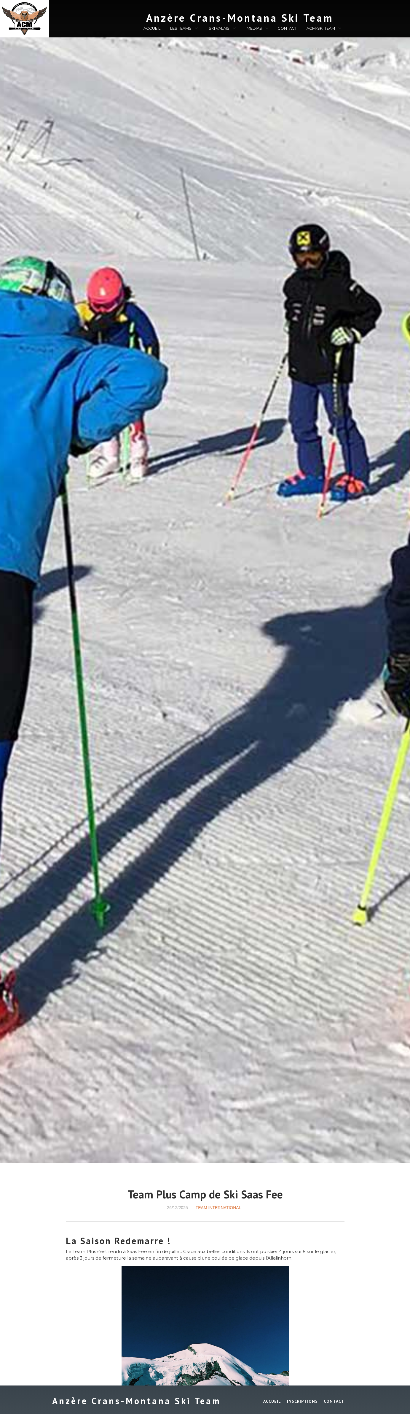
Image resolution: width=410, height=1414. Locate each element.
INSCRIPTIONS (302, 1401)
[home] (208, 16)
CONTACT (287, 28)
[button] (183, 29)
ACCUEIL (151, 28)
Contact (334, 1401)
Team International (218, 1207)
